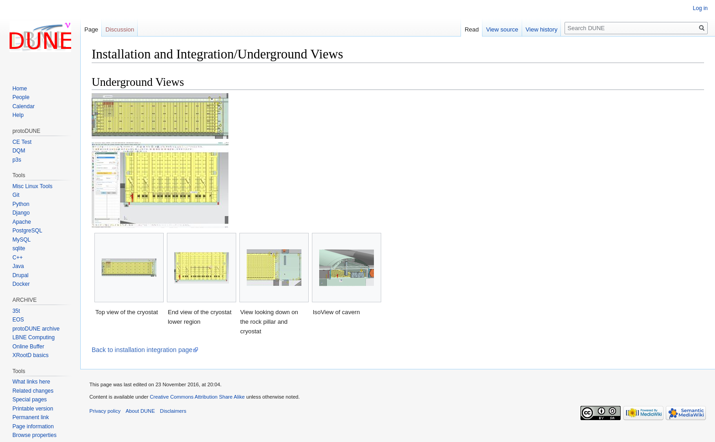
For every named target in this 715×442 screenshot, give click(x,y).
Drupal (20, 275)
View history (542, 29)
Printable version (32, 408)
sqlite (18, 248)
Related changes (32, 391)
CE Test (21, 142)
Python (20, 204)
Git (15, 195)
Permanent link (30, 417)
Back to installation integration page (142, 349)
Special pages (29, 399)
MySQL (21, 240)
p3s (16, 160)
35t (16, 311)
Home (19, 88)
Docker (21, 284)
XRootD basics (30, 355)
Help (18, 115)
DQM (18, 150)
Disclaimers (173, 411)
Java (18, 266)
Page (91, 29)
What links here (31, 382)
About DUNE (140, 411)
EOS (18, 319)
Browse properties (34, 435)
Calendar (23, 106)
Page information (33, 426)
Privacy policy (104, 411)
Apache (21, 222)
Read (472, 29)
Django (21, 213)
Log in (700, 8)
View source (502, 29)
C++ (17, 257)
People (20, 97)
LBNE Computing (33, 337)
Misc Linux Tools (32, 186)
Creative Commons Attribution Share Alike (197, 397)
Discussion (119, 29)
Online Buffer (28, 346)
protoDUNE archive (35, 329)
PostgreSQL (27, 230)
